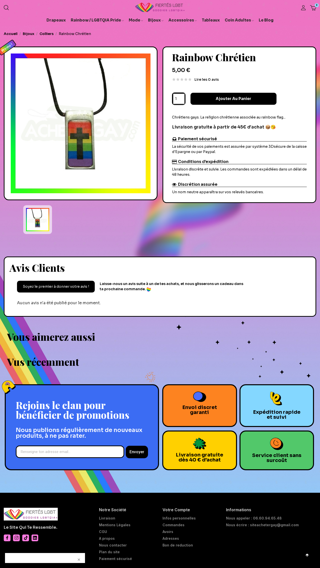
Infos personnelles (179, 518)
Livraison (107, 518)
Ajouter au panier (225, 98)
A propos (107, 538)
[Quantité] (179, 98)
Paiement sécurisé (115, 558)
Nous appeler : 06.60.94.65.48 (254, 518)
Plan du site (109, 552)
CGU (103, 532)
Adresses (170, 538)
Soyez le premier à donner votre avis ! (56, 286)
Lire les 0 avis (206, 79)
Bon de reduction (177, 545)
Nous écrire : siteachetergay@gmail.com (262, 525)
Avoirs (167, 532)
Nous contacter (113, 545)
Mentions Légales (114, 525)
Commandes (173, 525)
